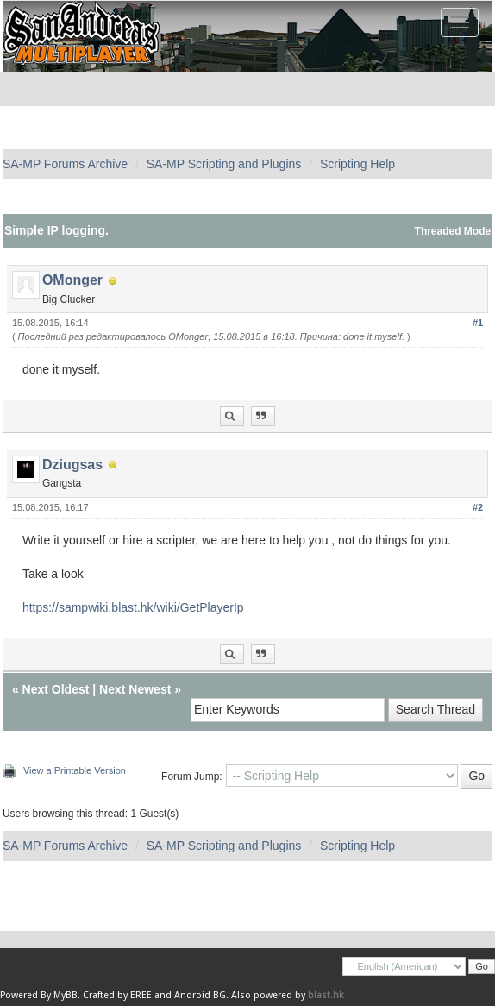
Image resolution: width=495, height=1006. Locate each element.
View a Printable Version (74, 770)
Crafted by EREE (117, 995)
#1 (478, 323)
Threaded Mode (453, 231)
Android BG (200, 995)
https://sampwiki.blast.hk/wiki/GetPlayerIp (133, 607)
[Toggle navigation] (460, 22)
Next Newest (135, 689)
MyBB (65, 995)
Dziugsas (72, 464)
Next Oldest (56, 689)
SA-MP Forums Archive (65, 164)
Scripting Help (357, 164)
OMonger (72, 280)
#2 (478, 507)
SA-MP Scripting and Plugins (224, 164)
